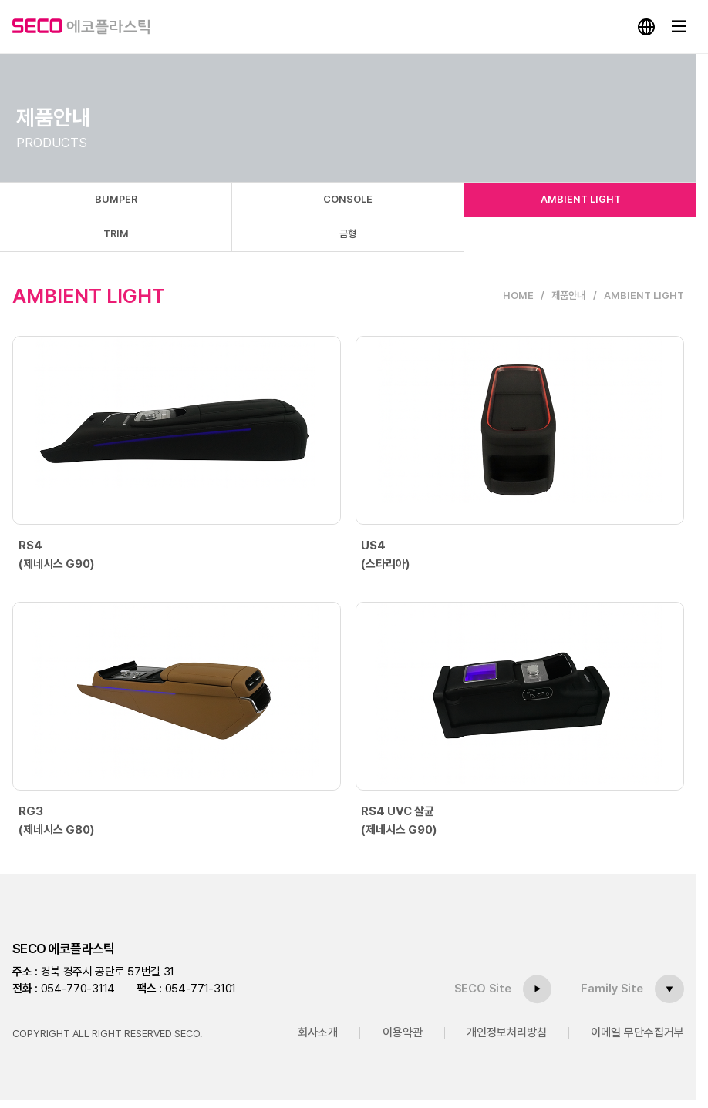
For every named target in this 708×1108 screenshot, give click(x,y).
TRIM (116, 234)
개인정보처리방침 (507, 1032)
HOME (518, 295)
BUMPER (116, 199)
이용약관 (403, 1032)
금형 (347, 234)
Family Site (613, 989)
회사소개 (318, 1032)
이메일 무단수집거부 (637, 1032)
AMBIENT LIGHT (581, 199)
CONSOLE (348, 199)
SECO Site (483, 989)
